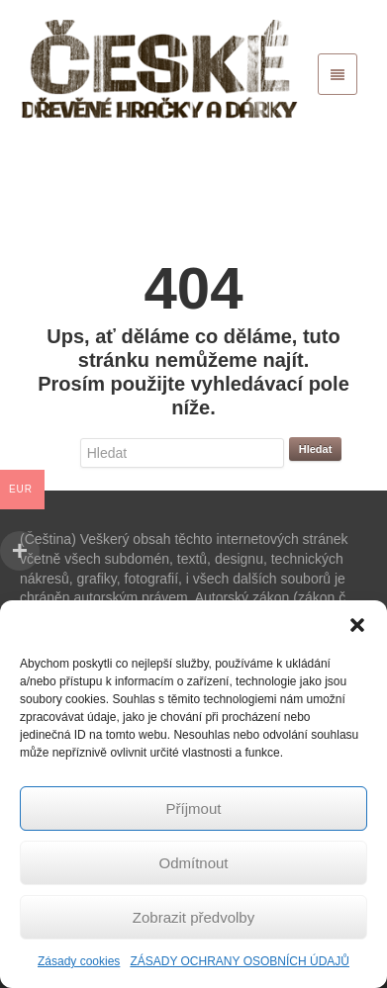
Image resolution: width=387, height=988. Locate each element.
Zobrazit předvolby (193, 917)
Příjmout (194, 808)
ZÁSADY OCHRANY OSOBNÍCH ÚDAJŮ (239, 961)
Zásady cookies (79, 961)
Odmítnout (193, 862)
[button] (357, 625)
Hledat (316, 449)
